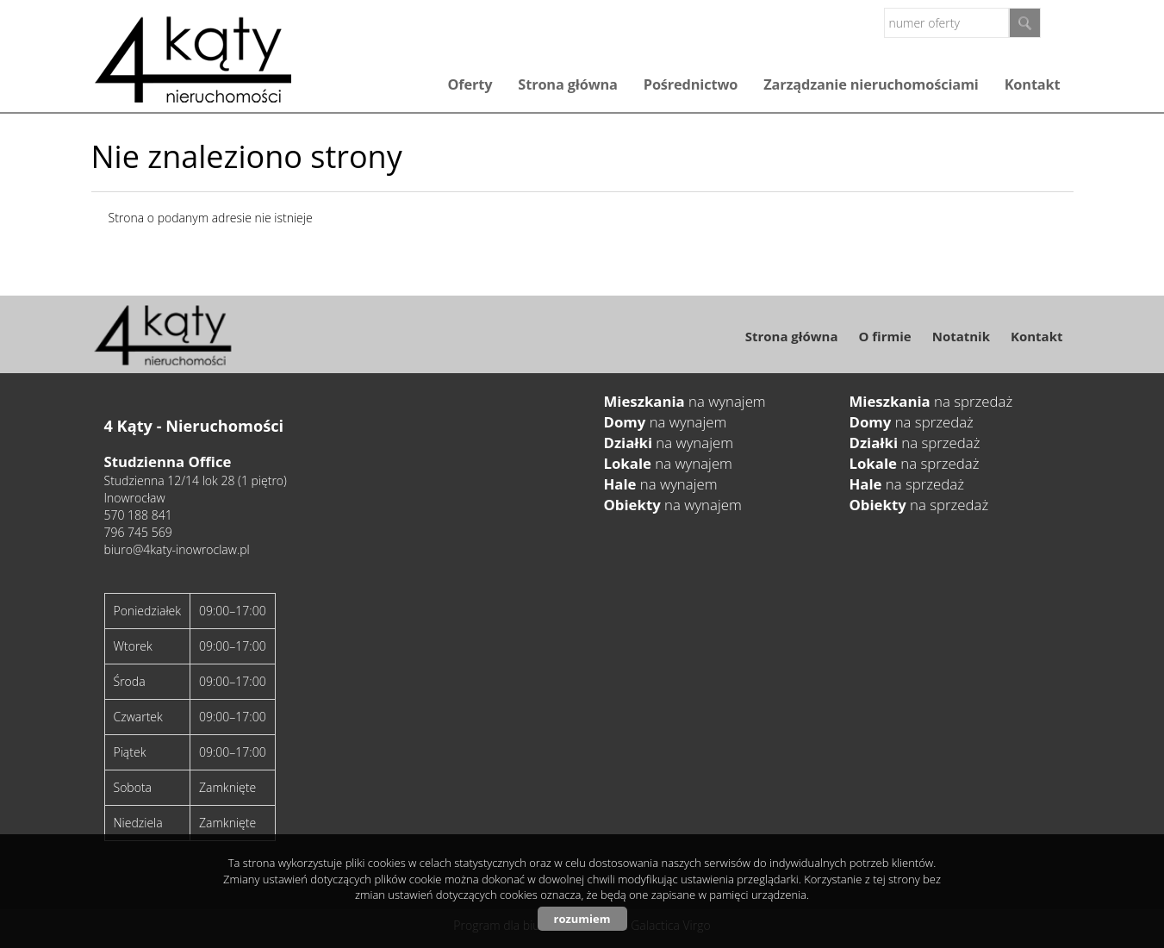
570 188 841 (138, 515)
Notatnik (961, 336)
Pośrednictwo (691, 84)
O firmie (884, 336)
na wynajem (685, 401)
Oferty (469, 84)
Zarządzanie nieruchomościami (870, 84)
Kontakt (1033, 84)
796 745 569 (138, 532)
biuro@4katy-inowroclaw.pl (177, 549)
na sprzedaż (931, 401)
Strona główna (567, 84)
